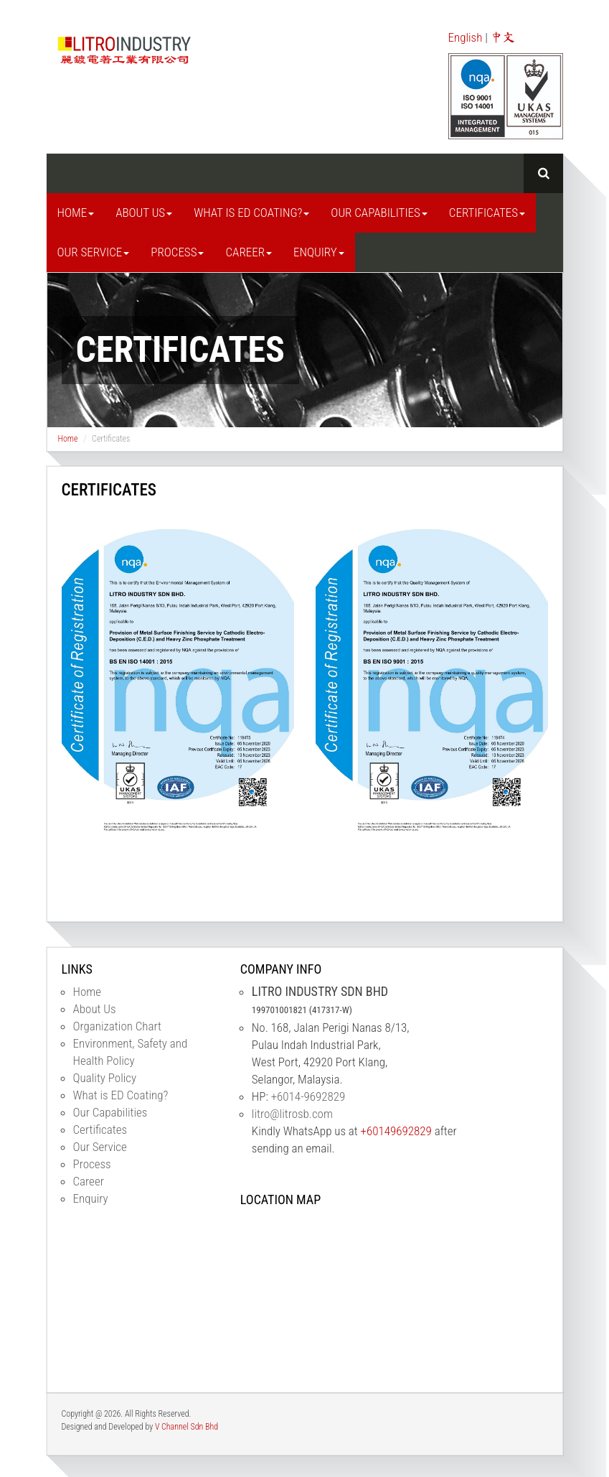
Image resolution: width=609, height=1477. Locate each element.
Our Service (93, 252)
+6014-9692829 (308, 1096)
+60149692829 (395, 1131)
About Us (143, 212)
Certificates (487, 212)
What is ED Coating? (251, 212)
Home (76, 212)
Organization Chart (117, 1026)
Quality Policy (105, 1078)
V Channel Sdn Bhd (186, 1427)
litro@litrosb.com (292, 1113)
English (465, 37)
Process (177, 252)
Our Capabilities (379, 212)
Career (248, 252)
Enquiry (318, 252)
